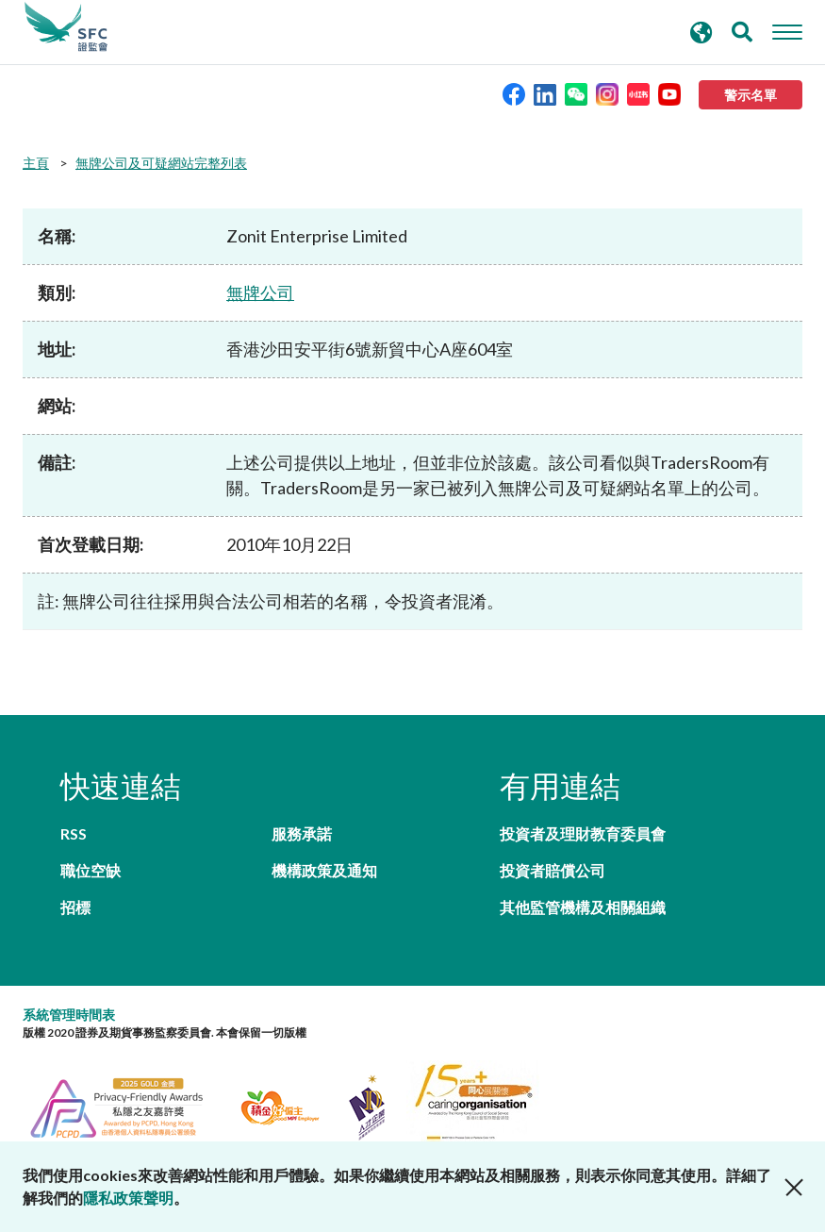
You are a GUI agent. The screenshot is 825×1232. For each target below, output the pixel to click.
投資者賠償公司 (552, 870)
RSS (73, 833)
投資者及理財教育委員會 (583, 833)
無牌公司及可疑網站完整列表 (161, 163)
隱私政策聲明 (128, 1198)
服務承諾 (302, 833)
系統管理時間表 (69, 1015)
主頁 (36, 163)
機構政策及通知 (324, 870)
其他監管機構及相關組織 (583, 907)
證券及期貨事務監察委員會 (66, 27)
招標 (75, 907)
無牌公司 (260, 292)
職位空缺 (90, 870)
